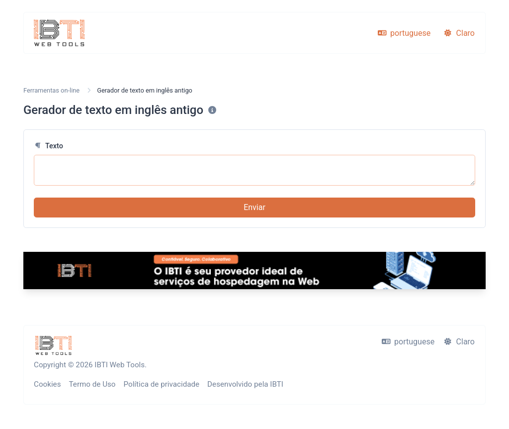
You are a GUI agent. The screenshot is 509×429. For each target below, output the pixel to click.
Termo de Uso (92, 384)
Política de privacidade (162, 384)
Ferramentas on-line (51, 90)
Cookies (47, 384)
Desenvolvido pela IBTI (245, 384)
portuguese (404, 33)
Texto (48, 146)
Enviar (254, 207)
